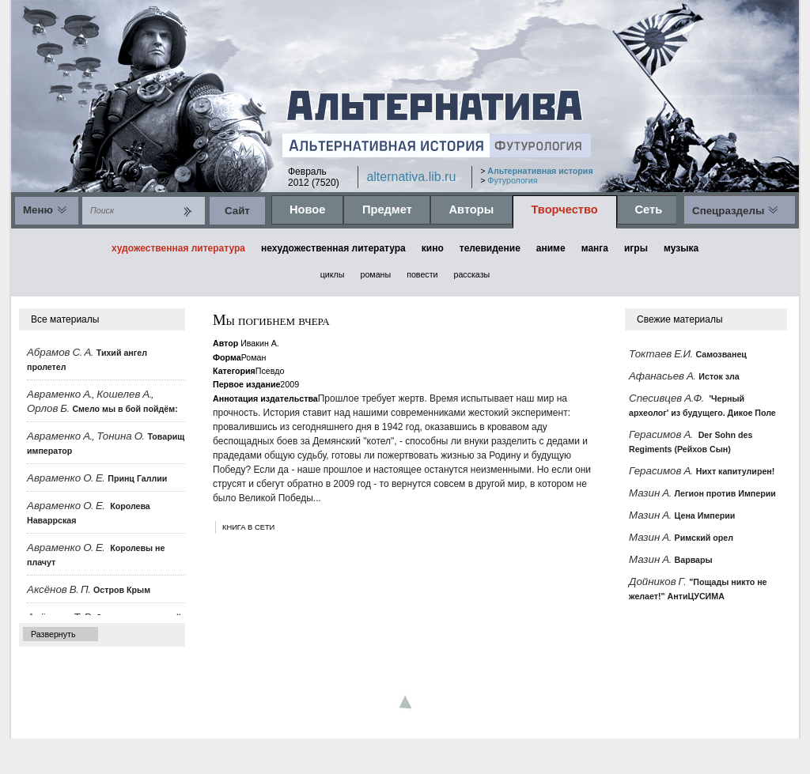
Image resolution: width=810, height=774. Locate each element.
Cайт (237, 211)
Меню (38, 210)
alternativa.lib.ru (411, 176)
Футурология (512, 180)
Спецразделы (728, 211)
